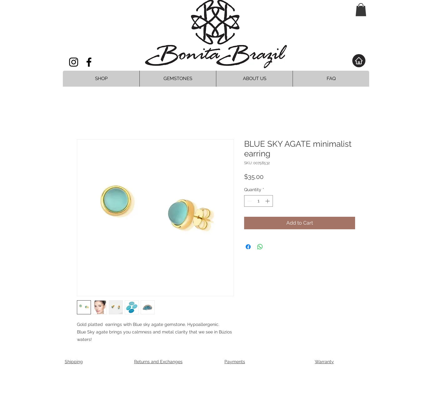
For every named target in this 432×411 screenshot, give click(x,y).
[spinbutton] (258, 200)
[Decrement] (249, 200)
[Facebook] (89, 62)
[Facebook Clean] (335, 377)
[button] (360, 9)
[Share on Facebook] (248, 247)
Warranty (324, 361)
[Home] (358, 60)
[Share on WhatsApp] (260, 247)
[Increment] (268, 200)
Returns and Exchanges (158, 361)
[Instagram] (74, 62)
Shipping (74, 361)
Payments (234, 361)
